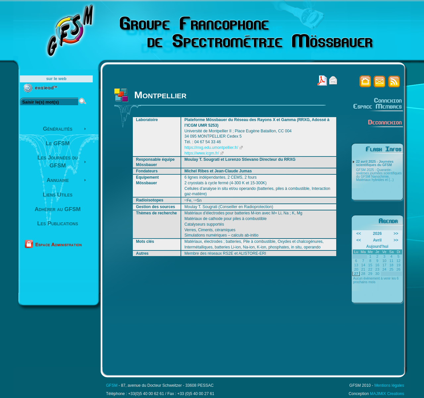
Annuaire (58, 180)
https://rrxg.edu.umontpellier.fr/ (211, 147)
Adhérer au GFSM (58, 209)
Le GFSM (58, 143)
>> (396, 233)
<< (358, 233)
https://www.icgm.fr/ (202, 153)
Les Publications (57, 223)
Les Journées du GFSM (57, 162)
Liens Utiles (57, 195)
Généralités (57, 129)
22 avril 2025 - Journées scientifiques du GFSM (375, 163)
